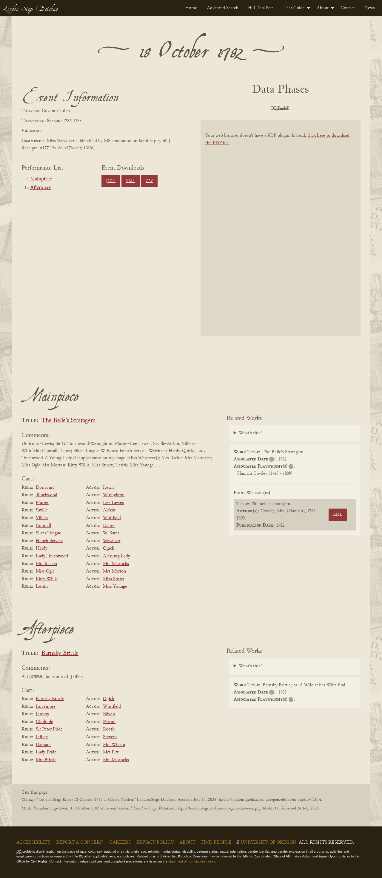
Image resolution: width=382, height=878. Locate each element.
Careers (120, 842)
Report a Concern (80, 842)
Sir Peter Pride (49, 729)
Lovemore (46, 706)
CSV (149, 181)
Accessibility (33, 842)
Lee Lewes (113, 502)
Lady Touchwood (52, 556)
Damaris (43, 744)
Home (191, 8)
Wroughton (113, 495)
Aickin (109, 510)
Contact (348, 8)
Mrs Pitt (110, 752)
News (369, 8)
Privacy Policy (155, 842)
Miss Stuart (113, 579)
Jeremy (42, 714)
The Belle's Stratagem (68, 421)
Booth (109, 729)
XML (130, 181)
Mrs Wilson (114, 744)
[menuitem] (191, 8)
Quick (108, 548)
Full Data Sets (261, 8)
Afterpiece (40, 187)
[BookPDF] (281, 236)
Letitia (42, 586)
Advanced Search (222, 8)
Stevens (110, 737)
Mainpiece (41, 179)
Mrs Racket (46, 563)
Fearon (109, 721)
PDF (229, 108)
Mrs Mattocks (116, 563)
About (323, 8)
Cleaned (295, 108)
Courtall (43, 525)
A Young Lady (116, 556)
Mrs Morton (114, 571)
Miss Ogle (45, 571)
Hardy (41, 548)
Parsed (328, 108)
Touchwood (46, 495)
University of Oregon (268, 842)
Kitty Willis (47, 579)
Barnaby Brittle (59, 653)
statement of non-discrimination (191, 861)
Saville (42, 510)
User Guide (294, 8)
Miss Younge (115, 586)
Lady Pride (46, 752)
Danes (109, 525)
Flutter (42, 502)
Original (262, 108)
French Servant (49, 541)
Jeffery (42, 737)
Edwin (109, 714)
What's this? (250, 433)
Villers (42, 518)
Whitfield (112, 518)
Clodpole (44, 721)
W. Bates (111, 533)
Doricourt (45, 487)
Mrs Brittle (46, 760)
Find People (216, 842)
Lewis (108, 487)
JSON (110, 181)
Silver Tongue (48, 533)
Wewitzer (111, 541)
